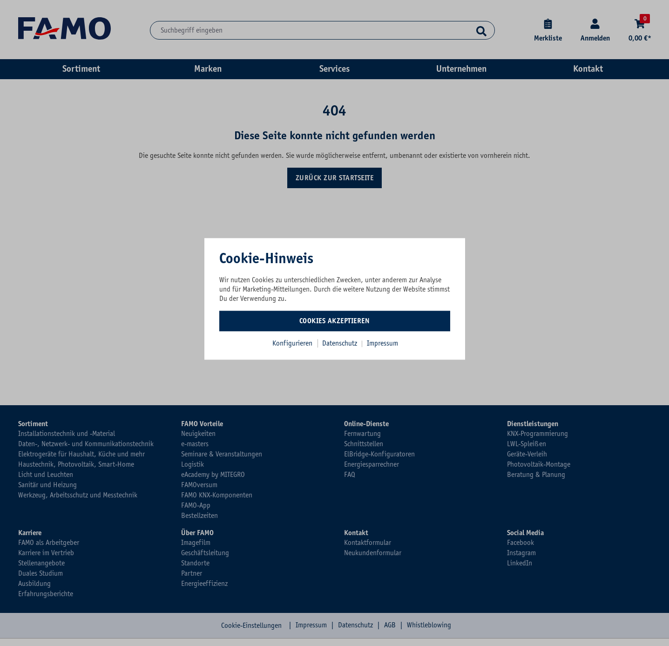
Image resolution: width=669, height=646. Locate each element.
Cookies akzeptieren (334, 321)
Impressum (382, 343)
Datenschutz (340, 343)
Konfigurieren (292, 343)
